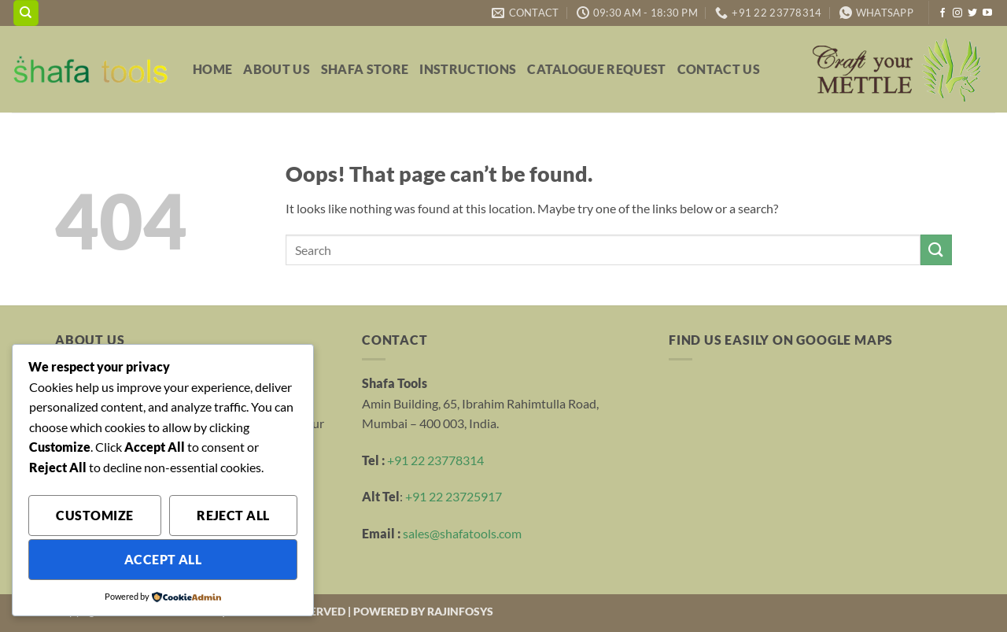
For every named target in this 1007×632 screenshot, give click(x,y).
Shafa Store (365, 68)
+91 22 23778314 (435, 460)
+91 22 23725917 (453, 496)
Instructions (467, 68)
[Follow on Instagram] (957, 13)
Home (212, 68)
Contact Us (718, 68)
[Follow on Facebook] (942, 13)
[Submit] (936, 250)
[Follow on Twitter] (972, 13)
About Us (276, 68)
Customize (94, 515)
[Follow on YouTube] (987, 13)
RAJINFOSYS (460, 611)
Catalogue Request (596, 68)
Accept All (163, 560)
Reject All (233, 515)
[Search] (26, 13)
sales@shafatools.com (462, 533)
